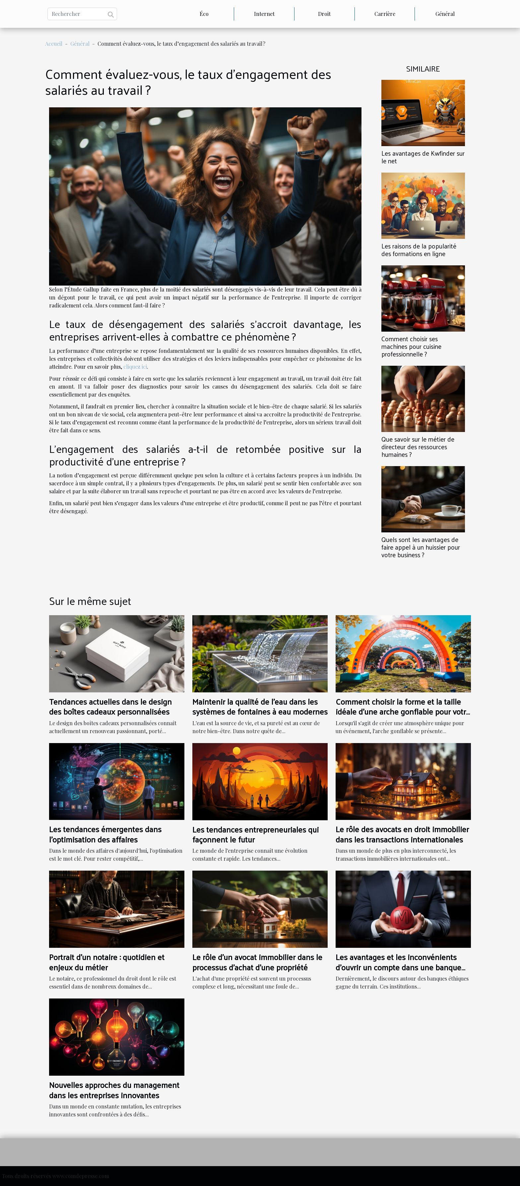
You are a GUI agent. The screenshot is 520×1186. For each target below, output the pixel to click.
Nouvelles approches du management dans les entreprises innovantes (114, 1089)
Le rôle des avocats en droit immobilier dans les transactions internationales (402, 834)
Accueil (53, 43)
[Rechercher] (82, 14)
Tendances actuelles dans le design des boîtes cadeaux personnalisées (110, 706)
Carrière (384, 13)
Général (445, 13)
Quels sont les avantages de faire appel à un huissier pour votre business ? (420, 547)
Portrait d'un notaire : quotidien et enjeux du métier (106, 961)
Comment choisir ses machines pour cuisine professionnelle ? (411, 346)
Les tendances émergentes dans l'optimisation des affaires (105, 834)
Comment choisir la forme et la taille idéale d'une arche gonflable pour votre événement (403, 711)
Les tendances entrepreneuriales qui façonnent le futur (255, 834)
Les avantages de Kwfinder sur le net (423, 156)
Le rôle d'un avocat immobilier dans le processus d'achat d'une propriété (257, 961)
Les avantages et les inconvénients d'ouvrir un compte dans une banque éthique (398, 966)
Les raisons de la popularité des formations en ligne (418, 249)
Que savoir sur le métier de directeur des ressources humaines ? (417, 446)
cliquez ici (135, 366)
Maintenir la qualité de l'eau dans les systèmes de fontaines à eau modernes (260, 706)
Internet (264, 13)
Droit (324, 13)
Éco (204, 13)
